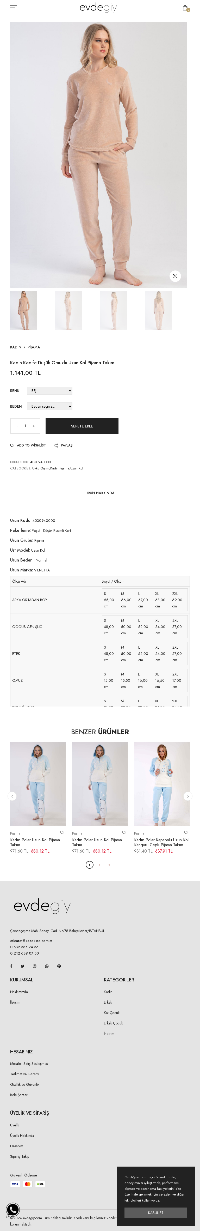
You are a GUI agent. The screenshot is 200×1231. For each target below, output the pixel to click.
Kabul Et (156, 1212)
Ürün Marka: (21, 570)
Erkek (108, 1002)
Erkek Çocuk (113, 1023)
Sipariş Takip (19, 1156)
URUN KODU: (19, 462)
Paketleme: (20, 530)
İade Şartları (19, 1094)
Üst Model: (20, 550)
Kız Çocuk (112, 1012)
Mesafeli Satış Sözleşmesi (29, 1063)
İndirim (109, 1033)
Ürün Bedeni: (22, 560)
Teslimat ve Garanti (24, 1074)
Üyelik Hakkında (22, 1135)
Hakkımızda (19, 991)
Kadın (15, 347)
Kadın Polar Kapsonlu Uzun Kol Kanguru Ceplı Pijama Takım (161, 842)
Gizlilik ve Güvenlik (24, 1084)
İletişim (15, 1002)
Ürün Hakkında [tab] (100, 493)
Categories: (20, 468)
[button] (12, 796)
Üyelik (14, 1125)
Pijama (34, 347)
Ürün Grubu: (21, 540)
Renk (14, 390)
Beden (16, 406)
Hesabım (16, 1146)
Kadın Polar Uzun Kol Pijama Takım (35, 842)
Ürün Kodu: (21, 520)
